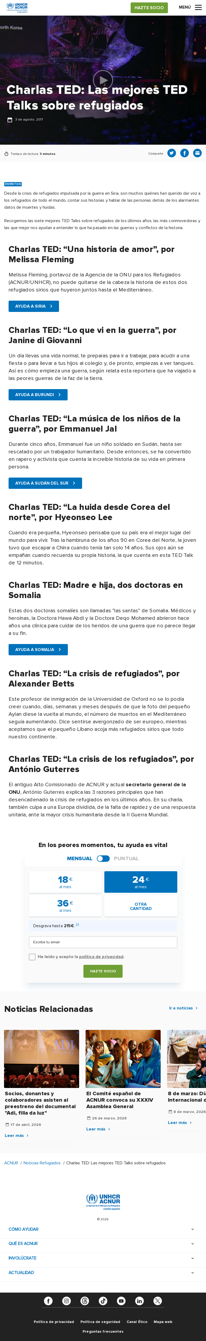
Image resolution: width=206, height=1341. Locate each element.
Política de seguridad (100, 1321)
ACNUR (11, 1163)
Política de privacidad (54, 1321)
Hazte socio (103, 971)
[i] (77, 925)
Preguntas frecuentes (103, 1331)
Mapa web (163, 1321)
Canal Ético (137, 1321)
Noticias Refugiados (42, 1163)
